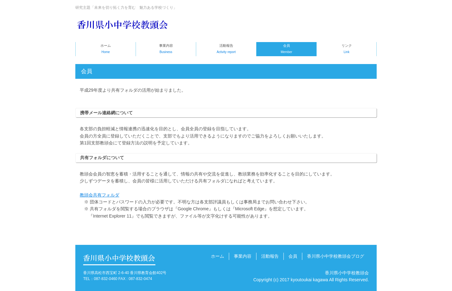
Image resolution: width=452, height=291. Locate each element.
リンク (346, 49)
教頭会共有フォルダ (99, 194)
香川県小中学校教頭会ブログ (335, 256)
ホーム (106, 49)
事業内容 (166, 49)
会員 (286, 49)
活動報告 (226, 49)
